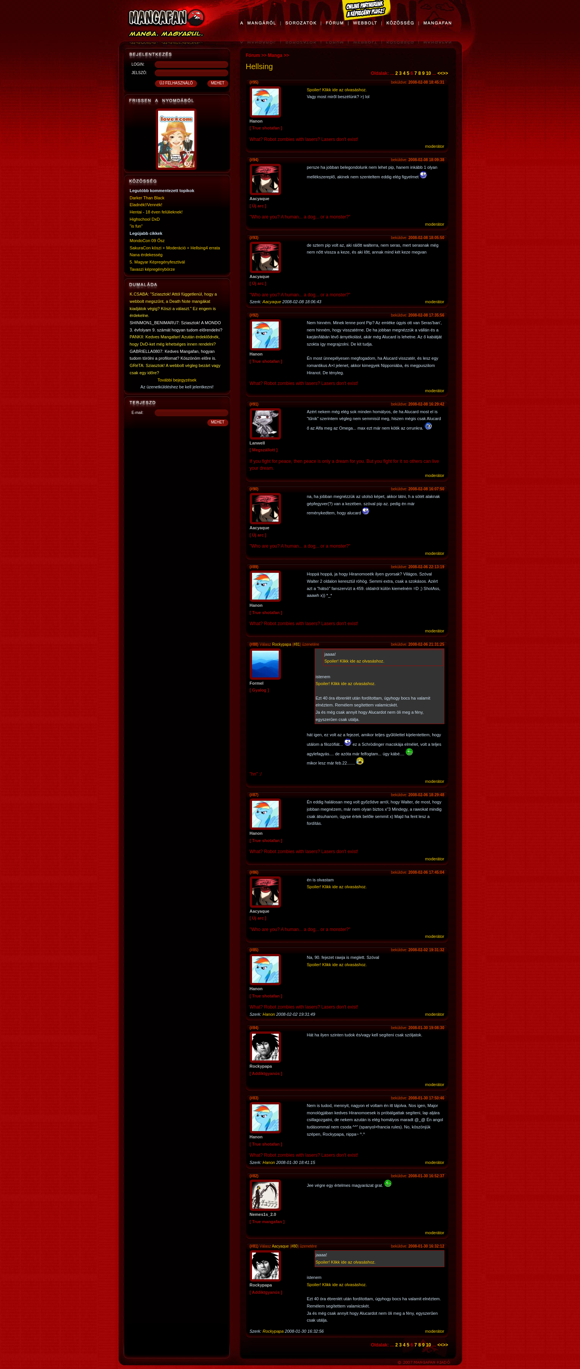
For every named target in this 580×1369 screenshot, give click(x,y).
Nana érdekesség (146, 254)
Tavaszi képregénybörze (152, 269)
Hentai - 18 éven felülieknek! (156, 212)
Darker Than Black (147, 198)
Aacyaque (271, 301)
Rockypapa (281, 644)
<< (440, 73)
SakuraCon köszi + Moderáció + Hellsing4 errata (175, 248)
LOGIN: (138, 64)
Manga (275, 55)
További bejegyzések (176, 380)
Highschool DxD (145, 219)
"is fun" (136, 226)
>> (445, 73)
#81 (297, 644)
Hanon (269, 1014)
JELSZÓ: (139, 73)
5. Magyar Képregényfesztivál (157, 262)
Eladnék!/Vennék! (146, 204)
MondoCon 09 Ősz (147, 240)
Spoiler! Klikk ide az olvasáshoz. (337, 89)
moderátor (434, 146)
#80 (294, 1246)
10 (428, 73)
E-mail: (138, 413)
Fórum (253, 55)
